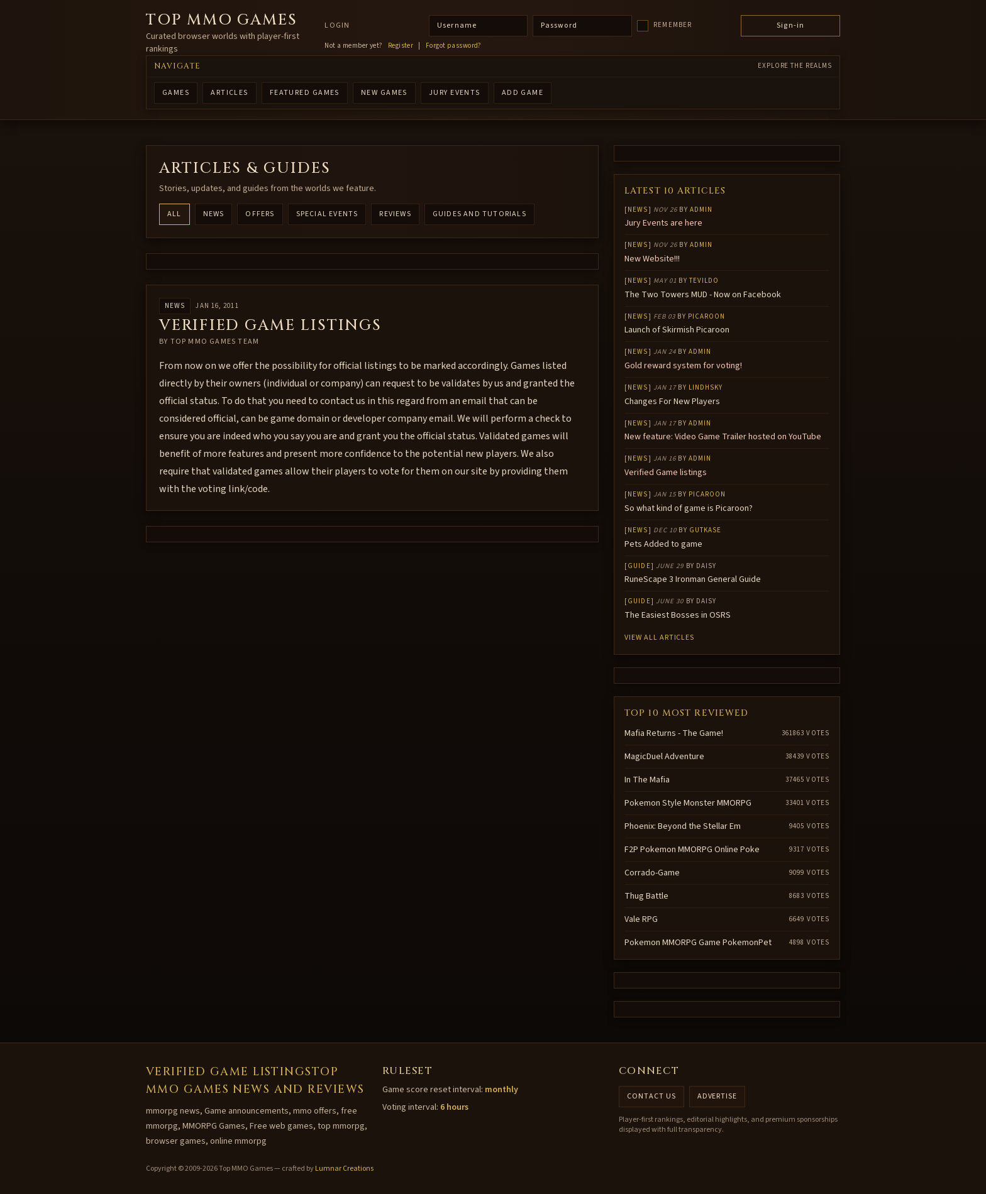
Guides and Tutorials (479, 214)
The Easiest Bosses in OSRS (677, 615)
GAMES (175, 92)
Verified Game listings (665, 472)
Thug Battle (646, 896)
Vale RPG (641, 919)
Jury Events (454, 92)
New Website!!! (652, 259)
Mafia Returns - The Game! (673, 733)
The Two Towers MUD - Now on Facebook (702, 294)
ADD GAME (523, 92)
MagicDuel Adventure (664, 756)
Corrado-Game (652, 873)
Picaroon (707, 316)
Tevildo (704, 280)
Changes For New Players (672, 401)
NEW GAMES (384, 92)
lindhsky (706, 387)
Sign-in (790, 25)
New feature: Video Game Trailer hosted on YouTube (722, 436)
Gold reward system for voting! (683, 365)
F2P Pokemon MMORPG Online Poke (692, 849)
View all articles (659, 637)
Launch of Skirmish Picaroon (676, 330)
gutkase (705, 530)
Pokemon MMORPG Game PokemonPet (698, 942)
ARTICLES (229, 92)
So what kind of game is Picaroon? (688, 508)
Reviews (395, 214)
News (213, 214)
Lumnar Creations (344, 1168)
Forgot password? (454, 45)
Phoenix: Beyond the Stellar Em (682, 826)
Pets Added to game (663, 544)
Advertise (717, 1096)
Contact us (651, 1096)
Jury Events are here (663, 223)
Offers (259, 214)
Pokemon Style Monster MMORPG (687, 803)
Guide (639, 566)
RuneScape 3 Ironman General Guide (692, 579)
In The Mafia (647, 780)
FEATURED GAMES (305, 92)
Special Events (327, 214)
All (174, 214)
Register (401, 45)
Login (337, 26)
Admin (701, 209)
